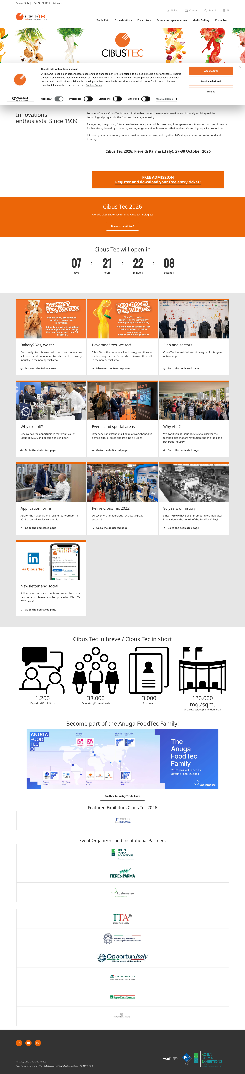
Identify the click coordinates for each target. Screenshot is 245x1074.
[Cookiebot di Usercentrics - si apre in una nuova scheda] (20, 36)
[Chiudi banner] (240, 5)
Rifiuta (211, 29)
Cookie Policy (94, 22)
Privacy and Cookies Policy (31, 1061)
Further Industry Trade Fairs (122, 796)
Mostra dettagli (164, 36)
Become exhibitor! (122, 226)
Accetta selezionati (210, 18)
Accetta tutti (211, 8)
